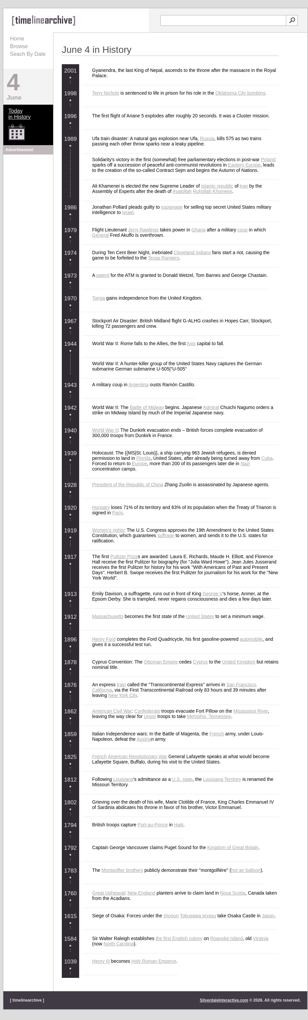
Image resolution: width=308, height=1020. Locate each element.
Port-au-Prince (153, 824)
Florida (143, 458)
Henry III (101, 961)
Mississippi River (251, 711)
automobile (251, 639)
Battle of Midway (147, 407)
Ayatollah (181, 191)
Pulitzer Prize (124, 556)
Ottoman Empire (161, 662)
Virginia (260, 938)
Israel (127, 212)
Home (17, 38)
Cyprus (200, 662)
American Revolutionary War (137, 756)
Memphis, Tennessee (209, 716)
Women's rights (108, 530)
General (100, 235)
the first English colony (179, 938)
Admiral (211, 407)
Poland (268, 159)
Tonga (98, 298)
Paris (117, 512)
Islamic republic (217, 186)
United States (200, 616)
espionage (172, 207)
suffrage (165, 535)
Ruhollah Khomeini (213, 191)
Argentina (139, 384)
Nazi (245, 463)
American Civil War (112, 711)
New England (141, 893)
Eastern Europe (244, 165)
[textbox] (223, 20)
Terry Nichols (105, 93)
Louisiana (123, 779)
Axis (191, 343)
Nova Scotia (232, 893)
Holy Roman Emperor (153, 961)
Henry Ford (104, 639)
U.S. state (182, 779)
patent (102, 275)
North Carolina (119, 943)
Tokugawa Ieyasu (198, 915)
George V (212, 593)
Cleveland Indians (192, 252)
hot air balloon (246, 870)
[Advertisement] (28, 198)
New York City (122, 695)
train (121, 684)
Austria (144, 739)
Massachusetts (107, 616)
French (216, 733)
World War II (105, 430)
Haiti (178, 824)
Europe (139, 463)
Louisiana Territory (222, 779)
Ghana (198, 229)
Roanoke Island (226, 938)
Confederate (147, 711)
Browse (19, 46)
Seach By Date (28, 54)
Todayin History (19, 114)
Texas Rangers (163, 258)
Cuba (266, 458)
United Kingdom (239, 662)
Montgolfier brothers (122, 870)
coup (243, 229)
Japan (268, 915)
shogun (171, 915)
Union (150, 716)
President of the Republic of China (127, 484)
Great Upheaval (108, 893)
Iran (244, 186)
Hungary (101, 507)
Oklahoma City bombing (240, 93)
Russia (207, 138)
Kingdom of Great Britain (232, 847)
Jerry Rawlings (143, 229)
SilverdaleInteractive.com (224, 1000)
